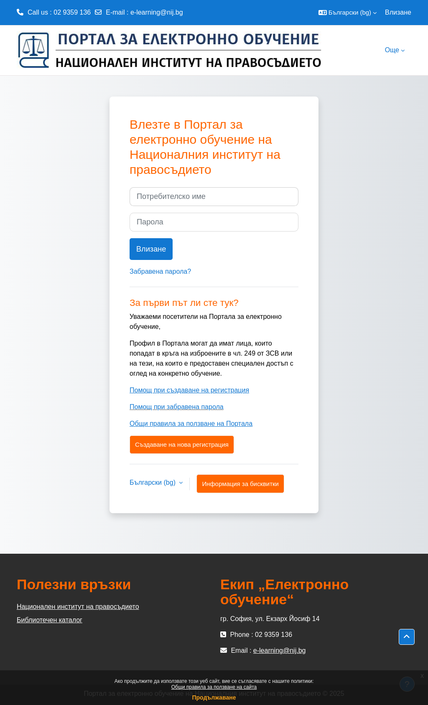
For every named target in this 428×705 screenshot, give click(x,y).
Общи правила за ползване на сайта (214, 687)
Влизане (398, 12)
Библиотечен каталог (49, 620)
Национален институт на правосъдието (78, 606)
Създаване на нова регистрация (182, 444)
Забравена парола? (160, 271)
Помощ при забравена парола (177, 406)
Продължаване (214, 697)
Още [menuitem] (392, 49)
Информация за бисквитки (240, 483)
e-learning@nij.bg (156, 12)
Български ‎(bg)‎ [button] (153, 482)
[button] (347, 12)
